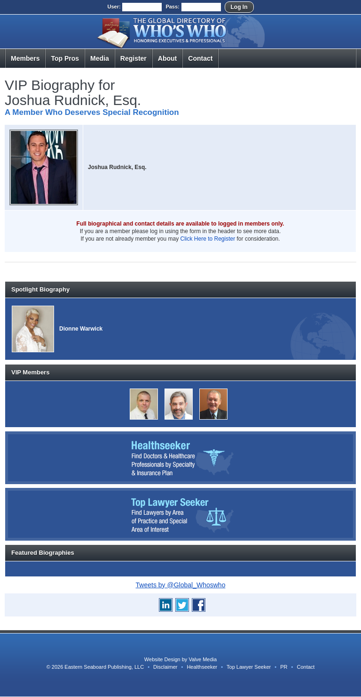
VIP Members (30, 372)
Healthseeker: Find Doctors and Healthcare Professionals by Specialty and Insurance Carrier (180, 457)
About (167, 58)
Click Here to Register (207, 238)
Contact (200, 58)
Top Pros (65, 58)
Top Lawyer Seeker (249, 667)
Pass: (172, 6)
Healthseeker (202, 667)
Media (99, 58)
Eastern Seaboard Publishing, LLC (104, 667)
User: (113, 6)
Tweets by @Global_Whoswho (181, 585)
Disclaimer (165, 667)
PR (283, 667)
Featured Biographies (42, 552)
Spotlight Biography (40, 289)
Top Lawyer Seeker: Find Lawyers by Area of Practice (180, 514)
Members (25, 58)
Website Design (162, 659)
